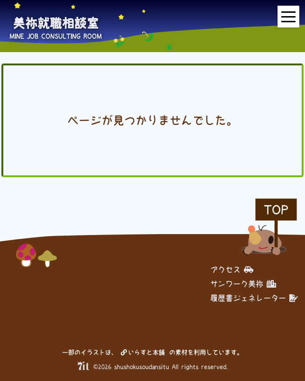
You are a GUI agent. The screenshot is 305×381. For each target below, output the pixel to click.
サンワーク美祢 (243, 284)
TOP (276, 210)
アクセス (231, 269)
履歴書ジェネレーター (254, 298)
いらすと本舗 (142, 352)
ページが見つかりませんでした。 (152, 120)
